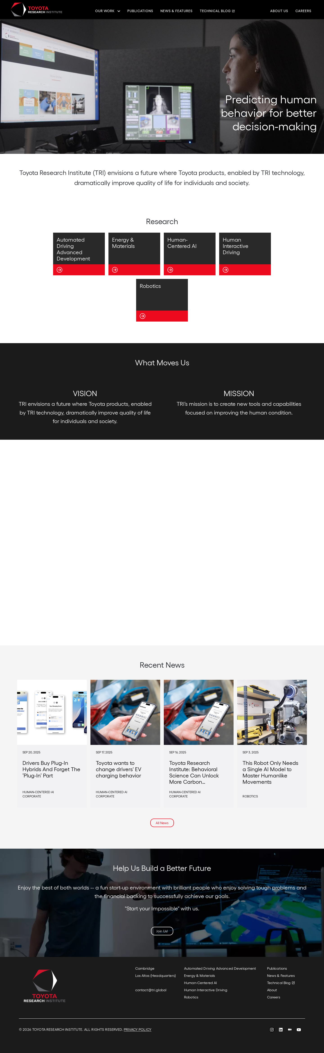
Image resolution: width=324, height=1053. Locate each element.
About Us (279, 11)
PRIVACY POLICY (137, 1029)
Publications (140, 11)
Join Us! (162, 931)
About (272, 990)
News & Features (176, 11)
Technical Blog (215, 11)
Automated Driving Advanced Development (220, 968)
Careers (303, 11)
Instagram (271, 1030)
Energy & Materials (199, 975)
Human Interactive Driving (205, 990)
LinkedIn (281, 1030)
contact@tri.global (150, 990)
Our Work (105, 11)
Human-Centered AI (200, 982)
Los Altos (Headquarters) (155, 975)
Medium (289, 1030)
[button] (146, 141)
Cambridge (144, 968)
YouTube (299, 1030)
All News (162, 823)
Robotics (191, 997)
